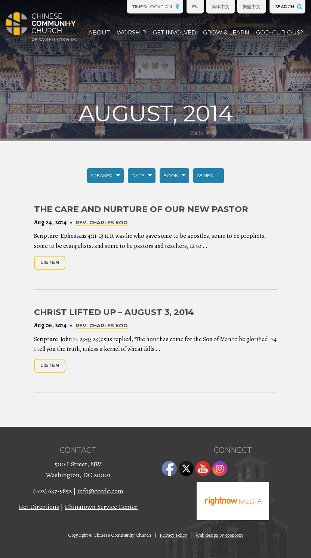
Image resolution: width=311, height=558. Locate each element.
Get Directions (39, 506)
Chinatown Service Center (101, 506)
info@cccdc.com (100, 490)
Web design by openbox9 (219, 535)
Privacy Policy (173, 535)
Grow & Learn (226, 32)
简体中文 (221, 6)
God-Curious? (279, 32)
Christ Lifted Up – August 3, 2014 (114, 312)
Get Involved (174, 32)
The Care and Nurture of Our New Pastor (141, 209)
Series (205, 175)
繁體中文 (252, 6)
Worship (131, 32)
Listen (49, 262)
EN (195, 6)
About (99, 32)
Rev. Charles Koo (102, 222)
